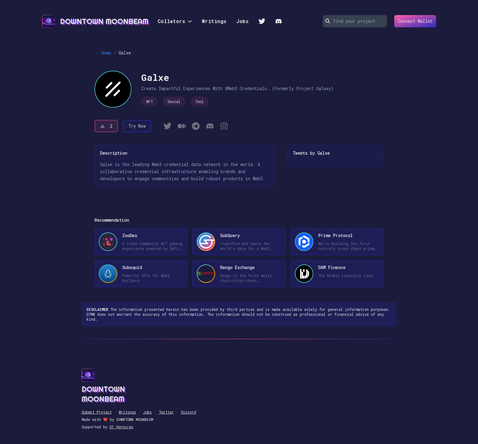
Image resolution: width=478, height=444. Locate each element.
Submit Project (97, 412)
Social (173, 101)
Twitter (166, 412)
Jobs (242, 21)
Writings (214, 21)
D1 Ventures (121, 426)
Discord (188, 412)
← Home (102, 53)
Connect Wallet (413, 21)
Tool (199, 101)
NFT (149, 101)
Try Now (137, 126)
